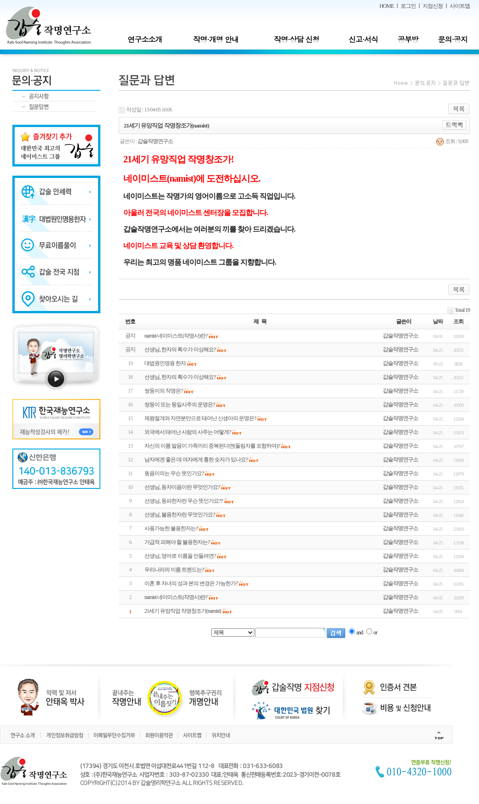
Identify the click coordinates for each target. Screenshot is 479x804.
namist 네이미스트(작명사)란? (175, 597)
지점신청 (433, 6)
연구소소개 (144, 39)
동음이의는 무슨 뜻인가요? (174, 473)
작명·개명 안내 (216, 39)
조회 (458, 321)
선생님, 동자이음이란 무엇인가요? (182, 487)
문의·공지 (452, 39)
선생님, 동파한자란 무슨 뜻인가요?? (183, 501)
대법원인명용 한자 (165, 363)
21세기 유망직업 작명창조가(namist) (182, 611)
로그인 (408, 6)
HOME (387, 6)
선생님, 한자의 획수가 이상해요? (179, 377)
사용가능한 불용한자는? (171, 528)
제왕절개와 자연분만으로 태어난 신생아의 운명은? (200, 418)
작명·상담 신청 (296, 39)
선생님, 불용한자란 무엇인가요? (179, 514)
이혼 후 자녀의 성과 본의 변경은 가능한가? (190, 583)
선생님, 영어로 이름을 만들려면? (179, 556)
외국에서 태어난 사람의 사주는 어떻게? (187, 432)
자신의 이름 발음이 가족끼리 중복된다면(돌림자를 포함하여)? (212, 446)
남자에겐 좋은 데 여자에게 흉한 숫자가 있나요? (196, 459)
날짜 (438, 321)
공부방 (408, 39)
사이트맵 (460, 6)
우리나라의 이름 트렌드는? (174, 569)
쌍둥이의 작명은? (163, 391)
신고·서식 (363, 39)
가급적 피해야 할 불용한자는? (176, 542)
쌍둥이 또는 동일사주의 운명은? (179, 404)
